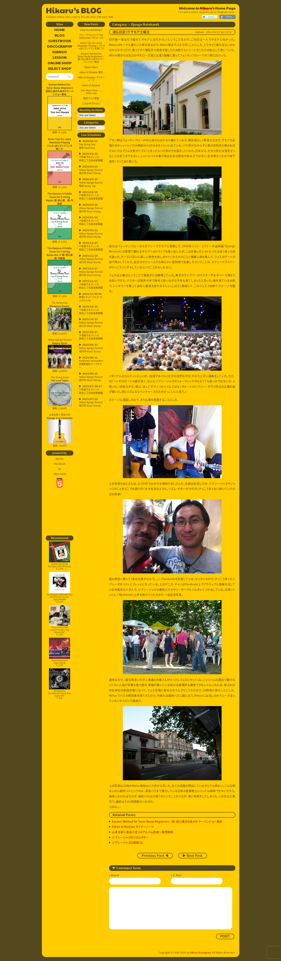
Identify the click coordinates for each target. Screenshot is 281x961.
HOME (59, 30)
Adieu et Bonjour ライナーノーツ (91, 79)
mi (59, 469)
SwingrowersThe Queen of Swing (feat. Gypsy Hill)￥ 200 (59, 683)
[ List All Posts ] (91, 103)
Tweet (211, 16)
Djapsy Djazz (91, 67)
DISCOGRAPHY (59, 46)
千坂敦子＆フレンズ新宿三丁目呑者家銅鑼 (91, 157)
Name (115, 875)
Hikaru (205, 8)
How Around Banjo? (91, 30)
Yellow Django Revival (59, 353)
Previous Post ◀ (155, 855)
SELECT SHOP (59, 68)
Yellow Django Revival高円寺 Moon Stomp (91, 170)
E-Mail (177, 875)
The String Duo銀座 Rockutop (91, 144)
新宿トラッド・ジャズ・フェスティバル (91, 297)
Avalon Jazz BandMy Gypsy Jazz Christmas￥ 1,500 (59, 555)
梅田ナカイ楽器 (91, 98)
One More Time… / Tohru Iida (91, 92)
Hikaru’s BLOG (73, 10)
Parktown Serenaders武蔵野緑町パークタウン (91, 362)
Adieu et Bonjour (91, 85)
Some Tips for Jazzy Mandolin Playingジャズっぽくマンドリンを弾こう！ (59, 144)
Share (229, 16)
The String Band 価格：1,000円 (59, 393)
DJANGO (59, 52)
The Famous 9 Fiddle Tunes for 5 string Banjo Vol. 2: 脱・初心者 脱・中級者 (60, 253)
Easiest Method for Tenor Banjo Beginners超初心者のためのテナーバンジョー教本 (59, 89)
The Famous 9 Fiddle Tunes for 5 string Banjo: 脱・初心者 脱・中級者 (59, 198)
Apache (59, 458)
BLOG (60, 35)
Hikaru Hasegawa (200, 952)
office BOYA (59, 474)
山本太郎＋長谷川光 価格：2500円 (59, 430)
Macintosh (59, 463)
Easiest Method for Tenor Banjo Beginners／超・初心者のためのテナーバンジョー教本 (91, 58)
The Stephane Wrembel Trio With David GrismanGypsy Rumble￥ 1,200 (59, 587)
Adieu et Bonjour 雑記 (91, 72)
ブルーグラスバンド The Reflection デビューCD (91, 36)
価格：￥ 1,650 (60, 115)
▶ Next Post (192, 855)
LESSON (60, 57)
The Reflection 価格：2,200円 (59, 318)
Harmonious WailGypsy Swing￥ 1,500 (59, 652)
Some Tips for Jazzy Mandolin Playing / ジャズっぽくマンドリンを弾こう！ (91, 45)
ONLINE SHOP (60, 63)
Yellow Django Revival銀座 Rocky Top (91, 183)
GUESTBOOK (59, 41)
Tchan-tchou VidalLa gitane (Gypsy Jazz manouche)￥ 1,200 (59, 620)
